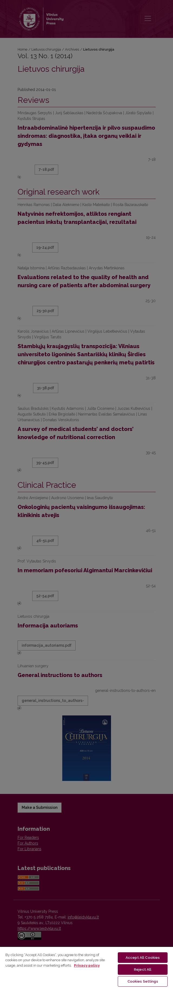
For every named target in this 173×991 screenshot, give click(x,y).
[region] (86, 968)
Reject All (142, 969)
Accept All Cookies (143, 958)
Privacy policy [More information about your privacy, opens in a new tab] (87, 965)
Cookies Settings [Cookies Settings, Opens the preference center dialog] (143, 981)
